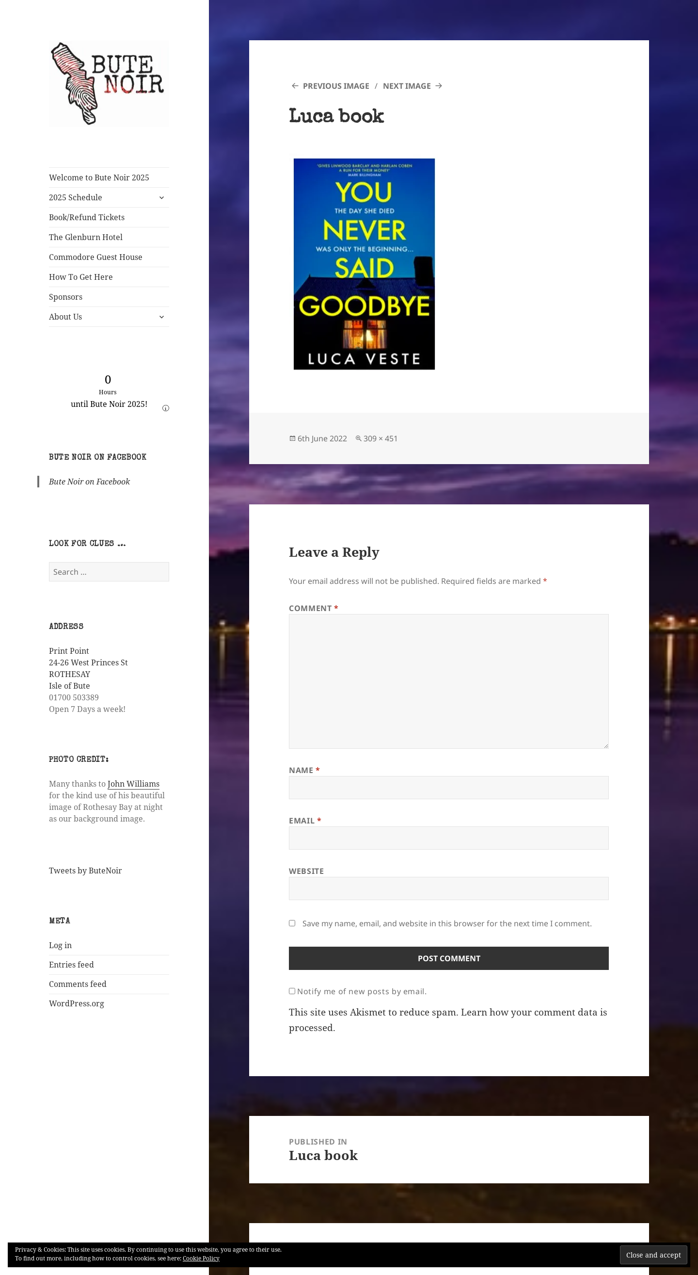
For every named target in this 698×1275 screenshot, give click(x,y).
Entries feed (71, 964)
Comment (314, 608)
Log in (60, 945)
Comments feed (78, 984)
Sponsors (65, 296)
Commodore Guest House (96, 257)
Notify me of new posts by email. (362, 991)
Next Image (407, 86)
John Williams (133, 783)
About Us (65, 316)
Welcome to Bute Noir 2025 (99, 177)
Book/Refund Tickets (87, 217)
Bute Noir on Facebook (97, 458)
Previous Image (336, 86)
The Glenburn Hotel (86, 237)
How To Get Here (81, 277)
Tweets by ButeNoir (85, 870)
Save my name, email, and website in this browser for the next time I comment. (447, 923)
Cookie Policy (201, 1258)
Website (306, 871)
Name (304, 770)
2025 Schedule (75, 197)
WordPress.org (76, 1003)
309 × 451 (381, 438)
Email (305, 820)
